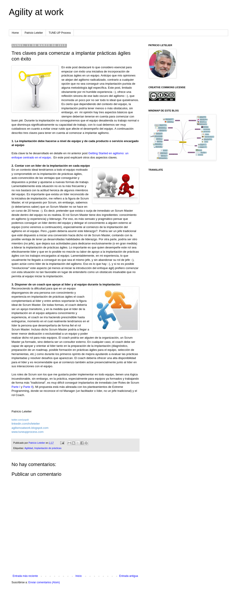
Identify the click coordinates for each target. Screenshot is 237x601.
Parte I (16, 386)
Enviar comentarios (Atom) (44, 582)
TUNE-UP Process (60, 32)
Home (15, 32)
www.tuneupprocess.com (28, 431)
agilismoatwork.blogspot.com (30, 427)
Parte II (28, 386)
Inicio (79, 576)
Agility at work (36, 12)
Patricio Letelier (34, 32)
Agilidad (28, 448)
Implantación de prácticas (47, 448)
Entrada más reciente (25, 576)
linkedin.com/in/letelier (26, 423)
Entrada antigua (128, 576)
